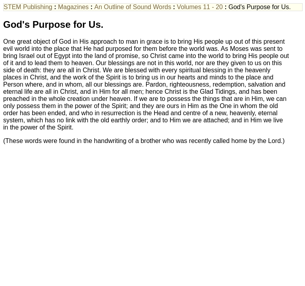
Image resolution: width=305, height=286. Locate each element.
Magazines (73, 7)
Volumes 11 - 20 (200, 7)
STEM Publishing (28, 7)
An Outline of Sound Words (133, 7)
